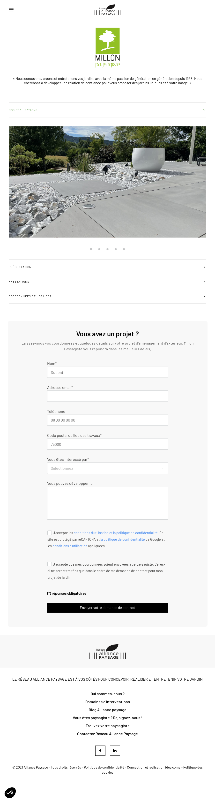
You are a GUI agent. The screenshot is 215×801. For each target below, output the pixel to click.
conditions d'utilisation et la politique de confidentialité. (116, 533)
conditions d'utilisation (69, 546)
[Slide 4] (116, 249)
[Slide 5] (124, 249)
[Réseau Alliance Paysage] (107, 9)
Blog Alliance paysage (107, 709)
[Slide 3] (108, 249)
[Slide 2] (99, 249)
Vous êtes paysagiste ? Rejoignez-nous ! (107, 717)
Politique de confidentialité (104, 767)
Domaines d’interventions (107, 701)
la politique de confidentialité (122, 539)
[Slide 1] (91, 249)
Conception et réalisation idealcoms (153, 767)
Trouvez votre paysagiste (108, 725)
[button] (11, 9)
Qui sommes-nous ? (108, 693)
